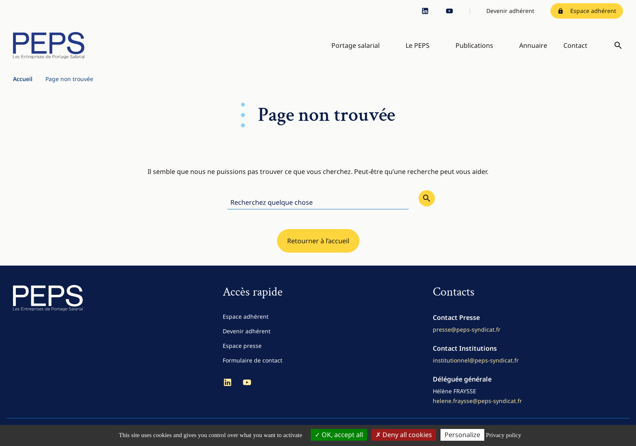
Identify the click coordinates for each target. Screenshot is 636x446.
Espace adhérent (586, 11)
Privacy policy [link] (503, 435)
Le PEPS (418, 45)
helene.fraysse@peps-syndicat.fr (477, 401)
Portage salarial (355, 45)
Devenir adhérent (510, 11)
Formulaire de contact (252, 360)
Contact (575, 45)
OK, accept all (339, 434)
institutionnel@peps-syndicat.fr (476, 360)
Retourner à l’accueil (318, 240)
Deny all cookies (404, 434)
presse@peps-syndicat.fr (467, 329)
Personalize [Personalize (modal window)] (462, 434)
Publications (474, 45)
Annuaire (533, 45)
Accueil (22, 79)
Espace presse (242, 346)
